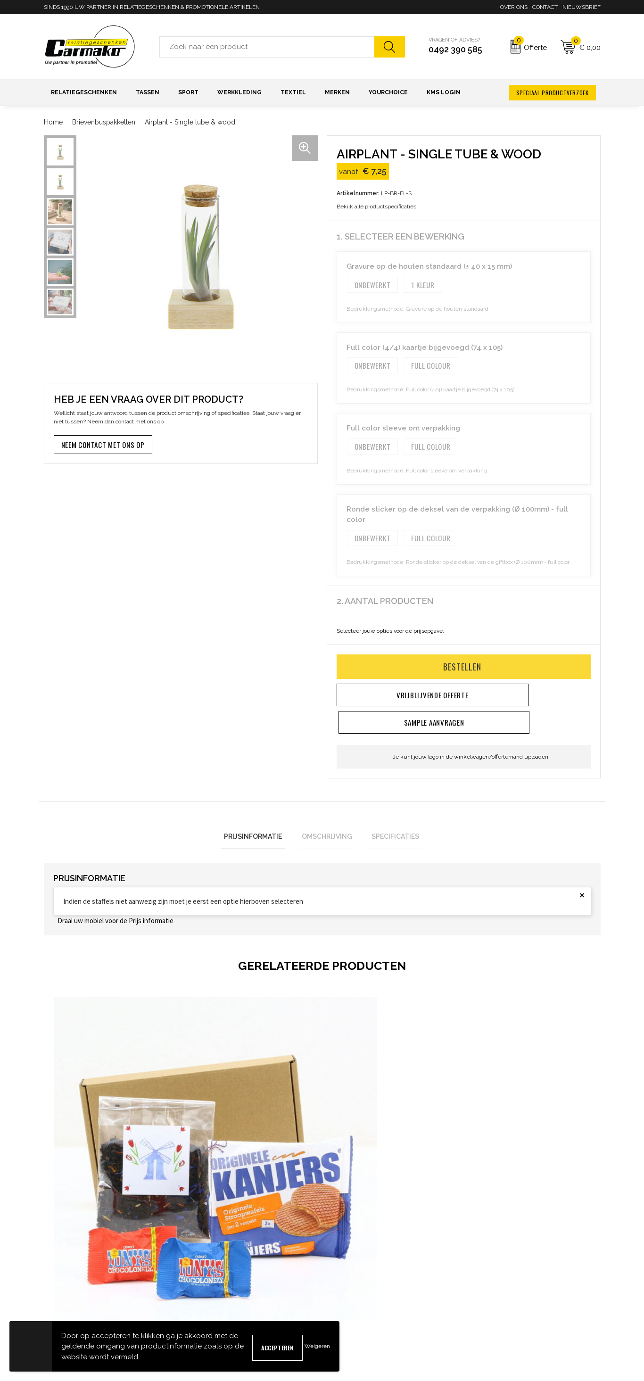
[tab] (259, 811)
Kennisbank (201, 1290)
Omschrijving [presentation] (327, 810)
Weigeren (317, 1346)
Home (53, 122)
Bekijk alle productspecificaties (379, 206)
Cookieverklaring (491, 1275)
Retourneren (344, 1305)
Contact (545, 7)
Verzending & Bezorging (361, 1290)
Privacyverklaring (493, 1290)
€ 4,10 (494, 1172)
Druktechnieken (208, 1305)
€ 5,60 (355, 1150)
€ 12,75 (218, 1160)
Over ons (514, 7)
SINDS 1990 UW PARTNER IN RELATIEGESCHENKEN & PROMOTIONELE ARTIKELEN (152, 7)
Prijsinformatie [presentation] (259, 810)
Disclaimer (483, 1305)
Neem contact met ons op (103, 444)
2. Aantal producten (385, 601)
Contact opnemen (352, 1260)
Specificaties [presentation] (390, 810)
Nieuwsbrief (581, 7)
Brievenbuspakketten (103, 122)
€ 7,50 (77, 1135)
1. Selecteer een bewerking (400, 236)
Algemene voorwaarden (502, 1260)
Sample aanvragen (353, 1275)
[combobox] (267, 47)
